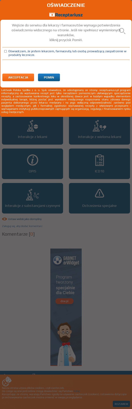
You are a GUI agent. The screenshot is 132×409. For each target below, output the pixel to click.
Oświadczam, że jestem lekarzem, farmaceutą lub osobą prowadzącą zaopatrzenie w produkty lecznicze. (67, 53)
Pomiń (49, 77)
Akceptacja (18, 77)
